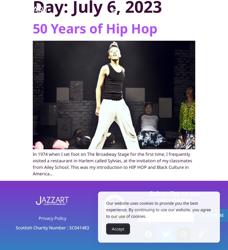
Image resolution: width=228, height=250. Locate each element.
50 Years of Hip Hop (95, 28)
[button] (114, 11)
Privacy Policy (52, 218)
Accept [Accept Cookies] (118, 230)
